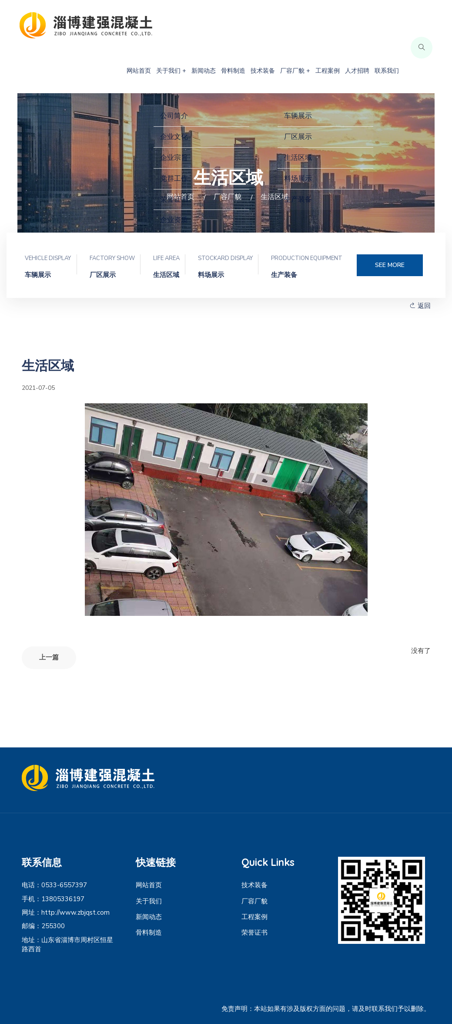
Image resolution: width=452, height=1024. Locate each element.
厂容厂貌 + (295, 71)
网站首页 (139, 71)
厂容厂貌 (254, 901)
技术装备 (263, 71)
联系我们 (387, 71)
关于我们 (149, 901)
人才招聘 (357, 71)
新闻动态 (203, 71)
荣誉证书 (254, 932)
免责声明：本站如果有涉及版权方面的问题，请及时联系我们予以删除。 (325, 1008)
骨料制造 (233, 71)
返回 (420, 305)
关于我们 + (171, 71)
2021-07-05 (38, 388)
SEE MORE (390, 265)
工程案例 (327, 71)
